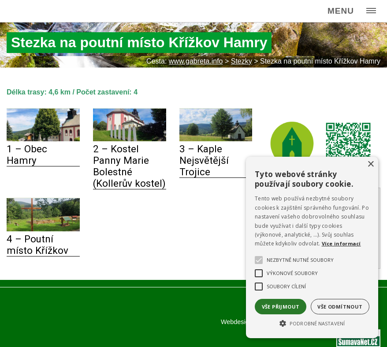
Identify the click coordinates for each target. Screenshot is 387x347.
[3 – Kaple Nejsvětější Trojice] (216, 139)
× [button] (370, 164)
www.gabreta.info (196, 61)
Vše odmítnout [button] (339, 306)
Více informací (341, 243)
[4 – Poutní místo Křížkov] (43, 229)
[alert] (312, 247)
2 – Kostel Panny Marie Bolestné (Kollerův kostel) (129, 166)
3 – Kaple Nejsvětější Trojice (204, 160)
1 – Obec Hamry (27, 154)
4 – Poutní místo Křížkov (37, 244)
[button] (312, 323)
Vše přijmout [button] (281, 306)
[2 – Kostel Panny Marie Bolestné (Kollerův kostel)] (129, 139)
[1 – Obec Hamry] (43, 139)
